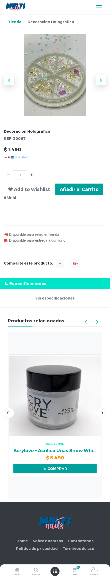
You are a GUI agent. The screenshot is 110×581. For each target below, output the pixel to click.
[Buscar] (36, 570)
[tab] (55, 283)
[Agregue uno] (31, 174)
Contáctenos (81, 541)
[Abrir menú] (55, 571)
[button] (9, 80)
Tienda (14, 22)
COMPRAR (55, 468)
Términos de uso (78, 548)
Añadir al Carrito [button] (79, 189)
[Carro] (74, 570)
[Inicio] (17, 570)
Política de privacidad (37, 548)
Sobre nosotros (48, 541)
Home (22, 541)
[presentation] (9, 413)
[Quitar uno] (8, 174)
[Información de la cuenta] (93, 570)
